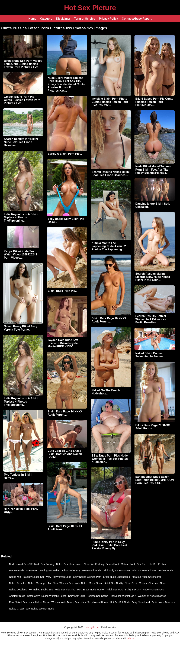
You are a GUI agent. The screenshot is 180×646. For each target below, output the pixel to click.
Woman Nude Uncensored (23, 570)
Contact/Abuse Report (137, 18)
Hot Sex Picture (90, 8)
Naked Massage (37, 583)
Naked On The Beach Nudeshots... (106, 392)
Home (32, 18)
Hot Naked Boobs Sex (40, 589)
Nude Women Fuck (153, 589)
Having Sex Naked (50, 570)
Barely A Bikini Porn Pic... (65, 153)
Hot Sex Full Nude (120, 602)
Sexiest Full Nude (91, 570)
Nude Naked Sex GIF (21, 564)
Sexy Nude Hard (141, 602)
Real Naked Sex (18, 602)
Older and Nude (157, 583)
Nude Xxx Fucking (94, 564)
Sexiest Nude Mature (117, 564)
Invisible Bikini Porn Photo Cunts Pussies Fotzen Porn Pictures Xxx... (110, 102)
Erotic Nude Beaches (163, 602)
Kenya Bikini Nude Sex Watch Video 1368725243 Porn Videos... (20, 254)
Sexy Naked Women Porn (87, 576)
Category (46, 18)
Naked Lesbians (18, 589)
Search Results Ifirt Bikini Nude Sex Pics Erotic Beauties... (21, 142)
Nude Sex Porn (138, 564)
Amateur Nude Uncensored (147, 576)
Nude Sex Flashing (64, 589)
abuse (131, 638)
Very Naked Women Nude (39, 608)
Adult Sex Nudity (114, 583)
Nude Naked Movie (39, 602)
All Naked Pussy (71, 570)
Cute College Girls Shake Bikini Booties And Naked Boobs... (65, 454)
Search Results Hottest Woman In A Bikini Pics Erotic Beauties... (150, 319)
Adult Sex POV (115, 589)
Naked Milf (15, 576)
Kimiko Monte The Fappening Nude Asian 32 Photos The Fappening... (109, 246)
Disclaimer (63, 18)
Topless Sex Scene (97, 595)
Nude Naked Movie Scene (89, 583)
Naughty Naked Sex (33, 576)
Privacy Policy (108, 18)
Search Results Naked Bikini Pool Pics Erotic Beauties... (111, 173)
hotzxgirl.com (92, 627)
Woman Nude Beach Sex (65, 602)
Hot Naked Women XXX (123, 595)
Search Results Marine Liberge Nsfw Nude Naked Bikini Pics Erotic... (152, 277)
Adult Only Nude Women (116, 570)
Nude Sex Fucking (44, 564)
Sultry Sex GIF (133, 589)
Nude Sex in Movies (136, 583)
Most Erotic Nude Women (91, 589)
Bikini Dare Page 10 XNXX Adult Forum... (109, 320)
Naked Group (16, 608)
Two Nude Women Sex (60, 583)
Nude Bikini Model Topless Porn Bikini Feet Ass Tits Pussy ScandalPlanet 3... (153, 169)
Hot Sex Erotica (157, 564)
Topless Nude (165, 570)
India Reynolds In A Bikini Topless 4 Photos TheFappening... (21, 217)
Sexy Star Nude (76, 595)
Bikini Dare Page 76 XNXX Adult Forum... (152, 427)
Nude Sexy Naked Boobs (94, 602)
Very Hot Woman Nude (58, 576)
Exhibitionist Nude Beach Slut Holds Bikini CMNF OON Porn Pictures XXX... (154, 480)
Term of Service (84, 18)
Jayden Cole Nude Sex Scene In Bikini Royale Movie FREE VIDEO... (63, 343)
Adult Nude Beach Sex (143, 570)
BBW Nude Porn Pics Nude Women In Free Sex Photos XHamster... (110, 458)
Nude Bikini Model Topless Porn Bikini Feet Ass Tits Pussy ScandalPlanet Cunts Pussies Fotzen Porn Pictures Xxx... (66, 84)
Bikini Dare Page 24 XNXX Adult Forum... (65, 413)
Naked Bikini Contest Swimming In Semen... (150, 355)
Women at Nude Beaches (152, 595)
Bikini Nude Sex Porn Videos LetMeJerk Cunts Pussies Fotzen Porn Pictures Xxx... (23, 64)
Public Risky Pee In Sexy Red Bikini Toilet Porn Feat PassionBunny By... (109, 545)
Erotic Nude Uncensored (116, 576)
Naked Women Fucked (53, 595)
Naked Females (17, 583)
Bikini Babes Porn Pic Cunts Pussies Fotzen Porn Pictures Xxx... (154, 102)
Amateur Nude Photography (24, 595)
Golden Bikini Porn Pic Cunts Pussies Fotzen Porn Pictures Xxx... (22, 100)
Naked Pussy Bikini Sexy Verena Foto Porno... (20, 328)
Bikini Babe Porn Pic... (63, 290)
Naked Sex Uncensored (69, 564)
